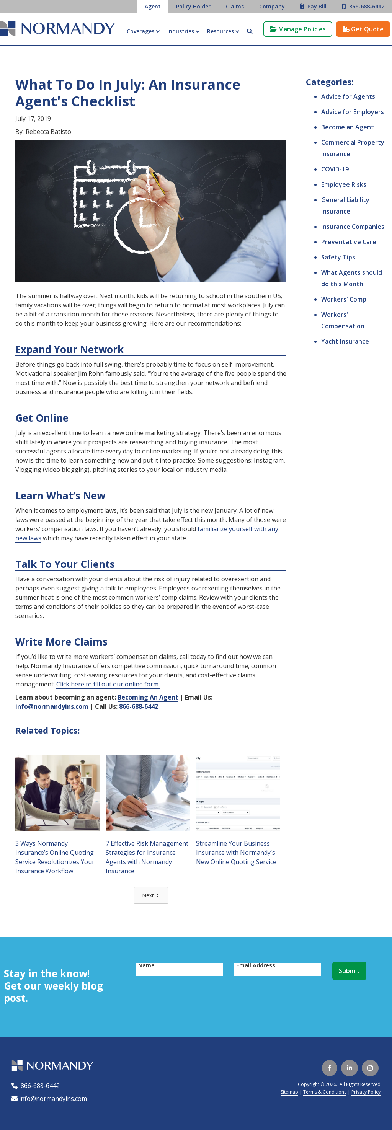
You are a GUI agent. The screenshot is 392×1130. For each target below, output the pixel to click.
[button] (143, 31)
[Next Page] (151, 895)
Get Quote (363, 29)
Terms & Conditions (324, 1092)
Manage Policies (298, 29)
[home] (57, 29)
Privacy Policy (366, 1092)
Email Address (255, 965)
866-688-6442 (38, 1085)
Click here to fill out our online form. (108, 684)
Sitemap (289, 1092)
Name (146, 965)
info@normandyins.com (49, 1098)
